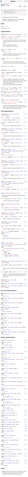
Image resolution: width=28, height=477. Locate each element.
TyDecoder (4, 151)
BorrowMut (9, 368)
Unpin (9, 322)
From (6, 193)
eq (3, 264)
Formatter (16, 132)
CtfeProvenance (20, 10)
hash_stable (6, 250)
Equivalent (11, 393)
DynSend (10, 293)
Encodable (15, 183)
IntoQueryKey (10, 422)
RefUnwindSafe (12, 307)
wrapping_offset (9, 91)
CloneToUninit (10, 373)
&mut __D (15, 157)
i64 (2, 96)
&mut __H (3, 227)
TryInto (10, 444)
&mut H (7, 232)
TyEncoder (4, 183)
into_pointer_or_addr (11, 36)
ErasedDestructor (11, 463)
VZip (9, 456)
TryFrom (10, 440)
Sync (9, 318)
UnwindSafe (11, 332)
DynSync (10, 298)
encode (5, 189)
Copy (9, 280)
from (4, 198)
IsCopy (18, 353)
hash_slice (6, 231)
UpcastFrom (7, 451)
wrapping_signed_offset (11, 94)
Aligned (8, 340)
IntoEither (9, 419)
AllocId (10, 193)
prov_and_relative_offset (12, 102)
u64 (20, 58)
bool (2, 266)
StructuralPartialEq (14, 286)
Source (2, 6)
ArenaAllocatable (6, 353)
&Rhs (14, 271)
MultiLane (7, 458)
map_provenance (9, 87)
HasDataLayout (11, 92)
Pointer (13, 1)
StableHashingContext (14, 244)
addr (6, 49)
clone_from (6, 122)
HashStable (4, 244)
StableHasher (15, 255)
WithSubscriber (10, 460)
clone (4, 117)
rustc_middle (3, 3)
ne (3, 271)
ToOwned (8, 431)
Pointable (9, 426)
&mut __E (19, 189)
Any (7, 342)
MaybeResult (9, 424)
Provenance (8, 51)
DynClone (8, 388)
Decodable (15, 151)
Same (7, 428)
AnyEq (8, 347)
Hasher (10, 225)
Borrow (8, 364)
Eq (8, 283)
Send (9, 313)
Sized (7, 236)
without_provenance (10, 58)
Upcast (12, 449)
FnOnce (3, 89)
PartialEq (11, 261)
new (6, 72)
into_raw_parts (9, 75)
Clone (9, 114)
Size (16, 11)
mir (7, 3)
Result (3, 38)
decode (5, 157)
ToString (8, 435)
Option (15, 34)
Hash (9, 222)
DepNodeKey (13, 381)
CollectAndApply (13, 377)
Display (18, 161)
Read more (18, 119)
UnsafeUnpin (11, 327)
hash (4, 225)
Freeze (10, 302)
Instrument (9, 413)
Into (9, 415)
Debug (17, 128)
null (6, 66)
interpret (10, 3)
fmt (4, 132)
